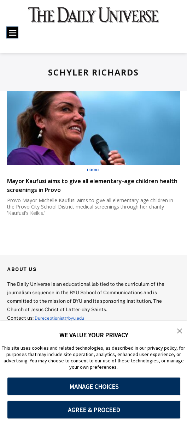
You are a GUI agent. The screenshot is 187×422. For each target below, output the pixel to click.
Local (93, 170)
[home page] (93, 18)
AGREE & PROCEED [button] (94, 410)
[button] (179, 331)
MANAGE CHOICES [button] (93, 386)
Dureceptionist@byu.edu (63, 318)
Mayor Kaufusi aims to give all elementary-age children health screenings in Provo (89, 185)
